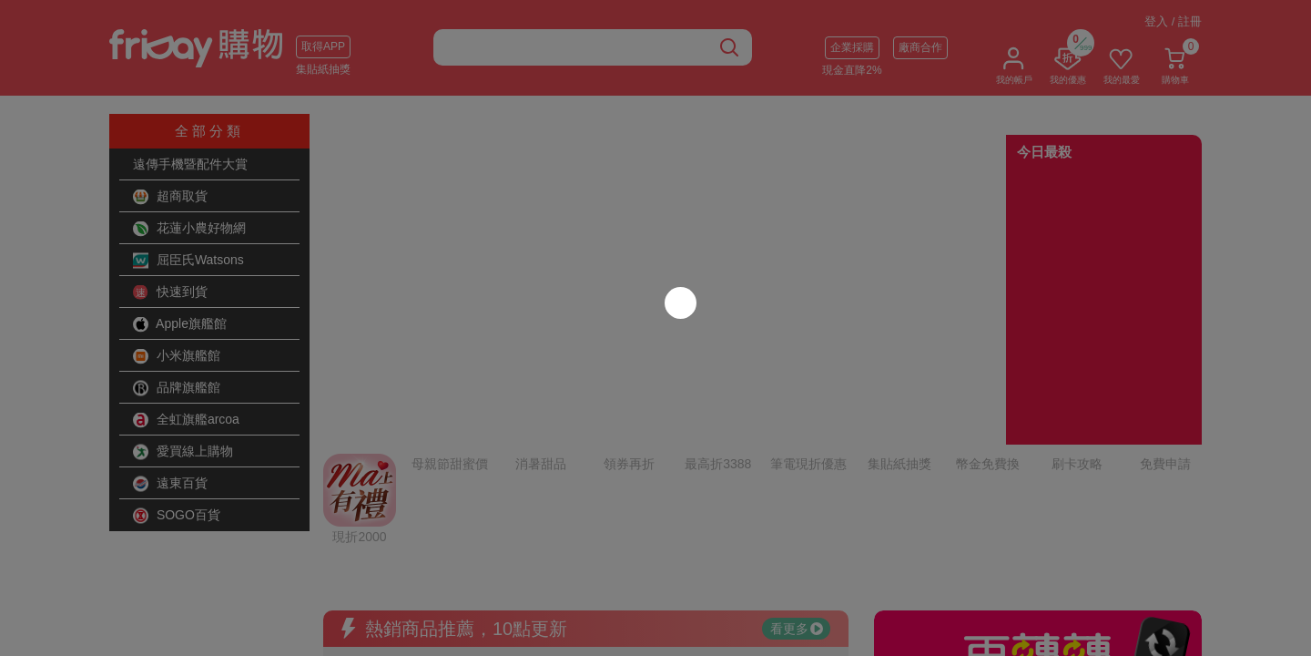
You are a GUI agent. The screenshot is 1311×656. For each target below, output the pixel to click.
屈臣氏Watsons (188, 260)
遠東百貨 (170, 484)
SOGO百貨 (176, 515)
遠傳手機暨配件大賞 (190, 164)
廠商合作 (920, 47)
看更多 (796, 451)
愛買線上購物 (183, 452)
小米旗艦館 (176, 356)
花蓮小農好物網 (189, 228)
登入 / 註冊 (1173, 21)
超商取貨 (170, 197)
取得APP (323, 46)
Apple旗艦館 (180, 324)
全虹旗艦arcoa (186, 420)
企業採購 (852, 47)
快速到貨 (170, 292)
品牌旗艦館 (176, 388)
